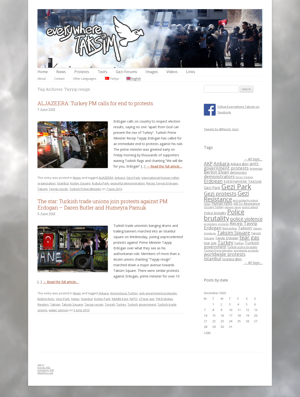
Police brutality (215, 213)
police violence (246, 218)
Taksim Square (72, 304)
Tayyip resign (58, 189)
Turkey (121, 304)
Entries (44, 367)
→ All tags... (253, 159)
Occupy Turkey (214, 207)
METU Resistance (246, 203)
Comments (46, 370)
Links (190, 71)
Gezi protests (220, 193)
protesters (210, 224)
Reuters (43, 304)
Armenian (256, 169)
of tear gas (146, 299)
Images (152, 71)
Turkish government (142, 304)
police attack (250, 207)
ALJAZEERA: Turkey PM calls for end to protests (95, 103)
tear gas (249, 237)
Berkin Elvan (216, 172)
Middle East (120, 299)
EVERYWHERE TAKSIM (243, 181)
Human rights (222, 203)
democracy (238, 172)
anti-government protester (158, 293)
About (42, 78)
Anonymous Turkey (124, 293)
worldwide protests (246, 250)
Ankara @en (239, 164)
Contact (59, 78)
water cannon (58, 310)
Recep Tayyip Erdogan (162, 183)
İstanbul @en (232, 259)
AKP (208, 163)
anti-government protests (231, 166)
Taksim (43, 189)
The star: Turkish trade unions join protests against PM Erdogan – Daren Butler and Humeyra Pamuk (103, 204)
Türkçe (112, 78)
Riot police (229, 228)
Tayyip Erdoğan (226, 238)
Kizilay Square (80, 183)
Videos (172, 71)
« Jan (207, 332)
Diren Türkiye (244, 177)
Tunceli (110, 304)
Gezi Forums (126, 71)
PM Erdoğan (164, 299)
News (61, 71)
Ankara (120, 178)
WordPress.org (45, 373)
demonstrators (219, 176)
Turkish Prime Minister (85, 189)
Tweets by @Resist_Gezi (221, 129)
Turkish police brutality (242, 247)
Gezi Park (133, 178)
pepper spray (233, 207)
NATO (134, 299)
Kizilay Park (102, 299)
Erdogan (213, 181)
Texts (102, 71)
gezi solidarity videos (245, 200)
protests (223, 224)
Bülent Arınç (46, 299)
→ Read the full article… (164, 166)
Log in (41, 364)
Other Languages (84, 78)
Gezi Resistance (226, 196)
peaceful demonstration (127, 183)
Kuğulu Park (100, 183)
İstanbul (63, 183)
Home (43, 71)
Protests (81, 71)
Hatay (75, 299)
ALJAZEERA (105, 178)
